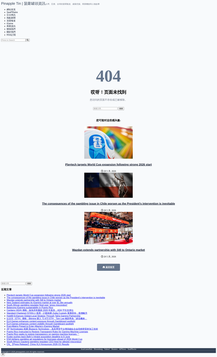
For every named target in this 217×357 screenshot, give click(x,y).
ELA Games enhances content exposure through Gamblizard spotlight (41, 321)
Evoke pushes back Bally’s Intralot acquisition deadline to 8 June (38, 337)
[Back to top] (3, 354)
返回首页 (108, 267)
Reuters (114, 349)
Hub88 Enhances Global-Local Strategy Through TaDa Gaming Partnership (43, 316)
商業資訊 (11, 26)
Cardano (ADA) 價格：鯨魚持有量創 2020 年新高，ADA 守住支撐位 (40, 310)
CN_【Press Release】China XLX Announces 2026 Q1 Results (38, 344)
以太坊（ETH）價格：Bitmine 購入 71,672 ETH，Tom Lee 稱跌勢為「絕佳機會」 (47, 318)
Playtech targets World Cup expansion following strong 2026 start (108, 164)
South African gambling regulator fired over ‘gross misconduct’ (37, 305)
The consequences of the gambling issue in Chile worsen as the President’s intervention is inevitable (108, 203)
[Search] (28, 40)
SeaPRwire (12, 12)
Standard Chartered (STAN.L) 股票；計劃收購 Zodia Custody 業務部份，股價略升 (47, 313)
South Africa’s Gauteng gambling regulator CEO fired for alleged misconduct (44, 342)
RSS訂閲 (11, 35)
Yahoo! (107, 349)
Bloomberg (98, 349)
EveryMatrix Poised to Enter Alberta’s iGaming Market (33, 326)
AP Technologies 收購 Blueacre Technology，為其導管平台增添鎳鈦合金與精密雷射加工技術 (52, 329)
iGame (10, 23)
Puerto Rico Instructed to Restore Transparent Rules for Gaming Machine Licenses (47, 332)
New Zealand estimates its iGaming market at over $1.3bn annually (40, 302)
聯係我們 (11, 29)
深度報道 (11, 21)
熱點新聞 (11, 18)
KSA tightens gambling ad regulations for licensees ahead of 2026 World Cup (44, 339)
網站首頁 (11, 9)
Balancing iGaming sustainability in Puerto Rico (30, 307)
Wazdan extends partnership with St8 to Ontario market (108, 249)
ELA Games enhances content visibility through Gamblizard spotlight (40, 324)
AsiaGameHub (86, 349)
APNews (122, 349)
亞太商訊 (11, 15)
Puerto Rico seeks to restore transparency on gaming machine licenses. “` (43, 334)
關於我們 (11, 32)
